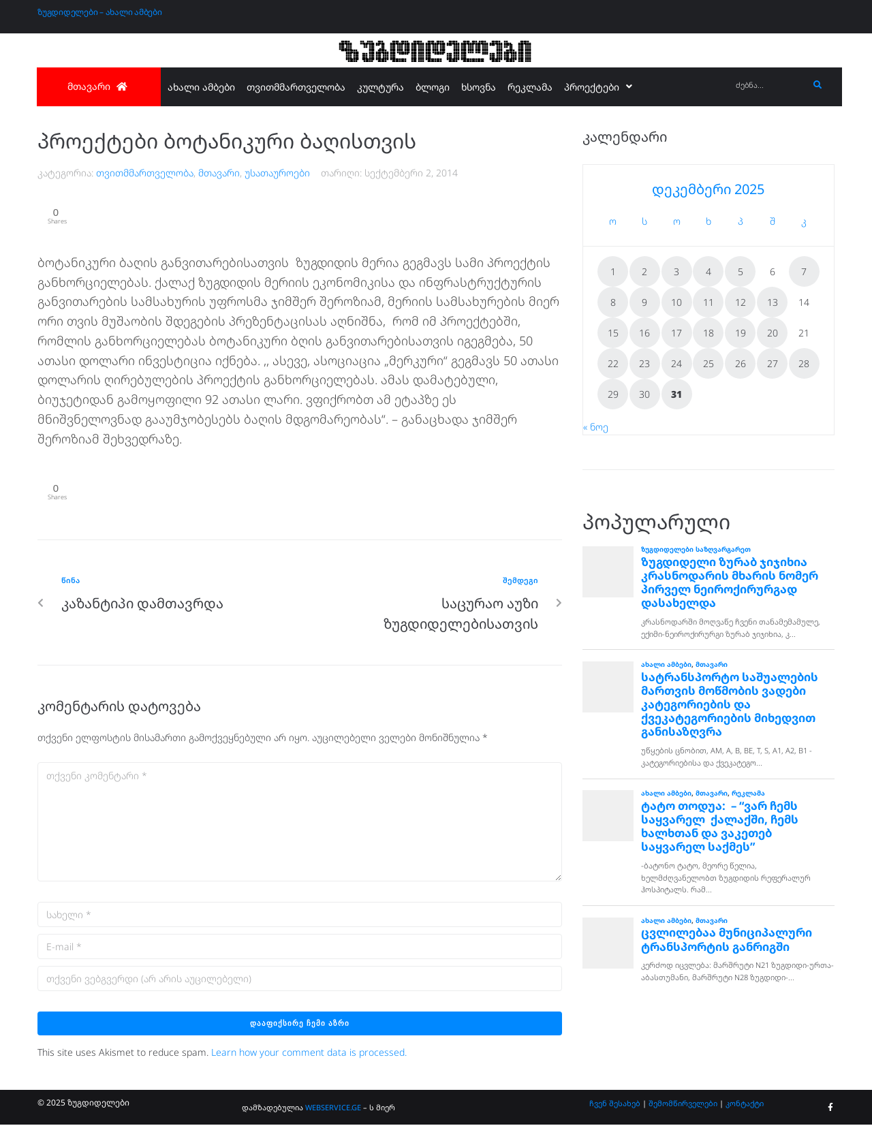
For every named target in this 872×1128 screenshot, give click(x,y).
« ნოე (595, 426)
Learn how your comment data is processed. (309, 1054)
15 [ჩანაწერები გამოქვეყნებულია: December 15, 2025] (613, 332)
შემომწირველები (683, 1106)
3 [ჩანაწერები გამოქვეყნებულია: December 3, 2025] (676, 271)
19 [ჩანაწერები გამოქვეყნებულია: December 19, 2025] (740, 332)
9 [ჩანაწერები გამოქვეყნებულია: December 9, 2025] (644, 302)
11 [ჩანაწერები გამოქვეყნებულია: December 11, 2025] (708, 302)
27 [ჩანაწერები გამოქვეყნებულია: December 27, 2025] (772, 363)
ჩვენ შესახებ (614, 1106)
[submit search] (817, 85)
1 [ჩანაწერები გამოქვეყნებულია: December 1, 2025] (613, 271)
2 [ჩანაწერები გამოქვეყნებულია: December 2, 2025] (644, 271)
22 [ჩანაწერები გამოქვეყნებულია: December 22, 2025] (613, 363)
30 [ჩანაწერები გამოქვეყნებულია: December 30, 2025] (644, 394)
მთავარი (219, 172)
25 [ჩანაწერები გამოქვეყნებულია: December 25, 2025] (708, 363)
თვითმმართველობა (144, 172)
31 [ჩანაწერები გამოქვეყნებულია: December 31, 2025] (676, 394)
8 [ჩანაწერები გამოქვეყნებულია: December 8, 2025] (613, 302)
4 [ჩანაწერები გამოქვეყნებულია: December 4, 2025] (708, 271)
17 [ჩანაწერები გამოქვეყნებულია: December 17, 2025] (676, 332)
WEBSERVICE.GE (334, 1111)
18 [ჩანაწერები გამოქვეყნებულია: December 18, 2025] (708, 332)
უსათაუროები (277, 172)
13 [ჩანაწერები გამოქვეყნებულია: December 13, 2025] (772, 302)
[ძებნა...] (768, 85)
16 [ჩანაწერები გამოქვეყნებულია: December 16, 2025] (644, 332)
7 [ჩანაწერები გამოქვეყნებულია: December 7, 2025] (804, 271)
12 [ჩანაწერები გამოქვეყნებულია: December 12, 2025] (740, 302)
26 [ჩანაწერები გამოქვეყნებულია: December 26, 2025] (740, 363)
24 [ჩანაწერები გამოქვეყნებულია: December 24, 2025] (676, 363)
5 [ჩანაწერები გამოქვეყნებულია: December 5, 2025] (740, 271)
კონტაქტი (745, 1106)
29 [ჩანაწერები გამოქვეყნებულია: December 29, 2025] (613, 394)
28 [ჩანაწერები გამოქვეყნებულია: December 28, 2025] (803, 363)
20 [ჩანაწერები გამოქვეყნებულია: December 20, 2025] (772, 332)
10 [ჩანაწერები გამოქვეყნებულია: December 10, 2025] (676, 302)
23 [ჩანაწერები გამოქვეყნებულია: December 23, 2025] (644, 363)
